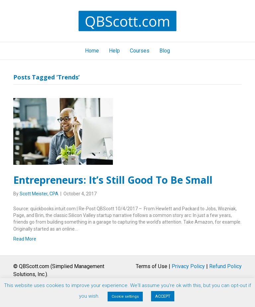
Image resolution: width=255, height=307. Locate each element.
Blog (164, 51)
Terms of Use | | (189, 266)
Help (114, 51)
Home (92, 51)
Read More (24, 239)
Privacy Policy (188, 266)
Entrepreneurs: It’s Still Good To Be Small (112, 180)
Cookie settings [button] (125, 296)
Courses (139, 51)
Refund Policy (225, 266)
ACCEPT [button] (162, 296)
